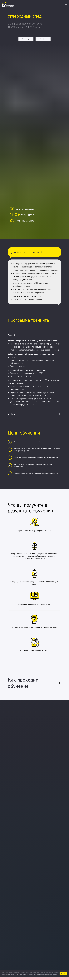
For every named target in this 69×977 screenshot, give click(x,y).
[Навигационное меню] (66, 4)
